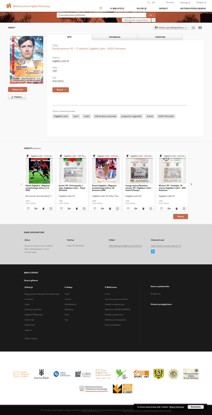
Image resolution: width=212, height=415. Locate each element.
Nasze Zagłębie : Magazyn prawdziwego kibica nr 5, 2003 (38, 187)
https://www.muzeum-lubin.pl (166, 245)
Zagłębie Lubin (61, 116)
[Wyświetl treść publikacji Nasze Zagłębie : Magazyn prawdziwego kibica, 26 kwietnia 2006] (110, 209)
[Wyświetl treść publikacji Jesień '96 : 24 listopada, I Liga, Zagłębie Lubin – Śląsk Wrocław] (76, 209)
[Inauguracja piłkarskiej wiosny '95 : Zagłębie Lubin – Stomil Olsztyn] (139, 169)
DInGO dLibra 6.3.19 (91, 410)
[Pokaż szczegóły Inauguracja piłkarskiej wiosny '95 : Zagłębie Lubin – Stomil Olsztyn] (150, 209)
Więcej (180, 216)
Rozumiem (196, 407)
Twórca (68, 299)
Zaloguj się (201, 2)
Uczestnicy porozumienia (116, 299)
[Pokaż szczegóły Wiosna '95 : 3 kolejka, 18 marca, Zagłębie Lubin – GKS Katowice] (184, 209)
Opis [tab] (69, 37)
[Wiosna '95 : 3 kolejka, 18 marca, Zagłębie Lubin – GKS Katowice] (172, 169)
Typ (66, 319)
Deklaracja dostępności (115, 319)
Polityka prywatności (114, 314)
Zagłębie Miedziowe (34, 314)
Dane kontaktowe (113, 324)
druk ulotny (58, 81)
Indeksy (163, 8)
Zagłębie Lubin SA (60, 61)
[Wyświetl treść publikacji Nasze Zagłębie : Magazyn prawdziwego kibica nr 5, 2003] (43, 209)
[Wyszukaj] (151, 15)
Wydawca (69, 309)
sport (75, 116)
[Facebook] (153, 251)
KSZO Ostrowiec (166, 116)
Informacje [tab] (114, 37)
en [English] (153, 2)
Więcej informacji (177, 407)
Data (67, 314)
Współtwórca (70, 304)
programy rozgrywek (131, 116)
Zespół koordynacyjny (114, 304)
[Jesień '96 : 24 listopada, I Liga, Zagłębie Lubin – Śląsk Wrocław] (72, 169)
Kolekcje (142, 8)
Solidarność (30, 324)
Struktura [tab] (160, 37)
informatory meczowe (105, 116)
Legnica (28, 330)
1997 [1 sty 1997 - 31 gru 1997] (54, 71)
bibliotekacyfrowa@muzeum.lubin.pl (125, 245)
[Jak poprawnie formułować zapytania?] (153, 20)
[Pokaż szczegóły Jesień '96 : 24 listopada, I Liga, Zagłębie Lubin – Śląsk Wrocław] (84, 209)
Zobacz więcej (31, 338)
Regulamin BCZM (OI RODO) (117, 309)
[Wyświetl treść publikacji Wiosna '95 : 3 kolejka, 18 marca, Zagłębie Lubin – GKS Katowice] (176, 209)
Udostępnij (185, 2)
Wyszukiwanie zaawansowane (136, 20)
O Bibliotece (117, 8)
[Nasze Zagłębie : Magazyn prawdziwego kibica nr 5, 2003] (39, 169)
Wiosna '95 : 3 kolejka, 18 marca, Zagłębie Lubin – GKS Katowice (172, 187)
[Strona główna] (100, 8)
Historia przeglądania (193, 8)
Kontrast (170, 2)
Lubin (86, 116)
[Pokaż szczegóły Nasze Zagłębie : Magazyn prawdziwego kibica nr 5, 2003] (50, 209)
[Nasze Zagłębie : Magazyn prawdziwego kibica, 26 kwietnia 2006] (106, 169)
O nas (107, 294)
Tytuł (67, 294)
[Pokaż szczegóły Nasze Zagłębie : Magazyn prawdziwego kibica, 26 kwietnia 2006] (117, 209)
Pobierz (16, 97)
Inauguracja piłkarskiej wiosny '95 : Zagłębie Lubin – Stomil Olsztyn (139, 187)
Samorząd (29, 319)
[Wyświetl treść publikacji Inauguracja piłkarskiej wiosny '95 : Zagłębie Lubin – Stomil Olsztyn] (143, 209)
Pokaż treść (17, 89)
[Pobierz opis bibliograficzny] (35, 209)
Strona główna (31, 280)
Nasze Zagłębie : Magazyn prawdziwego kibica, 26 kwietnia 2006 (104, 187)
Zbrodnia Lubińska (33, 309)
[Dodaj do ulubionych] (193, 27)
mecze (150, 116)
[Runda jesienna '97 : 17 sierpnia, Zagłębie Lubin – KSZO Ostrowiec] (26, 60)
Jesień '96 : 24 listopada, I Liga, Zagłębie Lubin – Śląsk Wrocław (72, 187)
